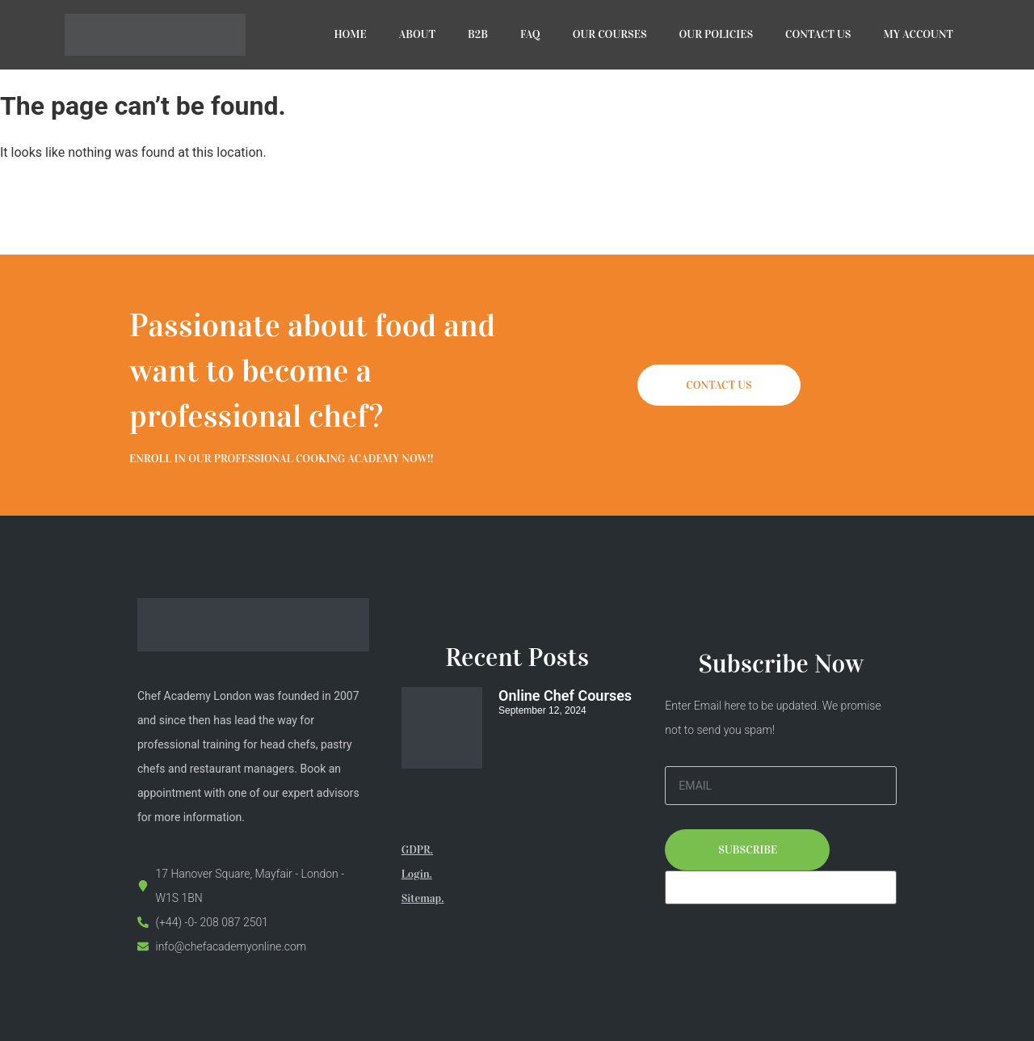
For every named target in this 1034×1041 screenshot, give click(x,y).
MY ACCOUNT (919, 34)
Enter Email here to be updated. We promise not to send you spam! (773, 717)
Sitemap (421, 898)
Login (415, 874)
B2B (478, 34)
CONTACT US (818, 34)
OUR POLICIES (716, 34)
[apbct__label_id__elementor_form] (781, 887)
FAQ (530, 34)
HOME (350, 34)
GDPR (416, 850)
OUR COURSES (610, 34)
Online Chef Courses (565, 695)
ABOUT (417, 34)
